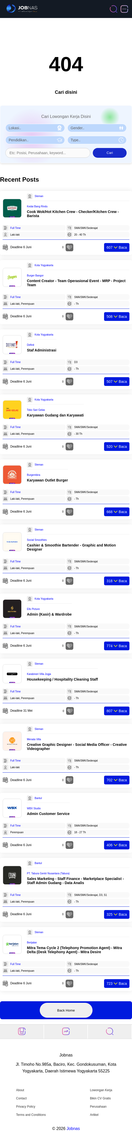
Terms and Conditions (31, 1115)
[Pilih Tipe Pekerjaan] (97, 140)
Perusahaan (98, 1106)
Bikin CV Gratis (100, 1098)
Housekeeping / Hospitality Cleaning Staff (62, 679)
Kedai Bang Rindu (37, 206)
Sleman (39, 196)
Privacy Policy (25, 1106)
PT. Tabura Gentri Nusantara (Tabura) (48, 873)
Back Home (66, 1010)
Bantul (38, 798)
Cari (110, 153)
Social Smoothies (37, 540)
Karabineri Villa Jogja (39, 674)
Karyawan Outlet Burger (47, 480)
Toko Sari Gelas (36, 410)
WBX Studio (34, 808)
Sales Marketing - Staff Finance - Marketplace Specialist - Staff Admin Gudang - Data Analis (75, 881)
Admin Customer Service (48, 814)
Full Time (15, 228)
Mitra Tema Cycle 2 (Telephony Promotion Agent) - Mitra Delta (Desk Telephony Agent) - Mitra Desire (74, 950)
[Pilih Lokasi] (35, 128)
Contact (21, 1098)
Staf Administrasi (41, 350)
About (20, 1090)
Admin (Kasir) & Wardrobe (49, 614)
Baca (117, 247)
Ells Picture (33, 609)
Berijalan (32, 942)
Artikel (94, 1115)
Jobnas (73, 1128)
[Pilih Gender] (97, 128)
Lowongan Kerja (101, 1090)
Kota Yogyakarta (44, 265)
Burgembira (33, 475)
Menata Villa (34, 739)
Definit (30, 345)
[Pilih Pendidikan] (35, 140)
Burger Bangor (35, 275)
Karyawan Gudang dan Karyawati (55, 415)
